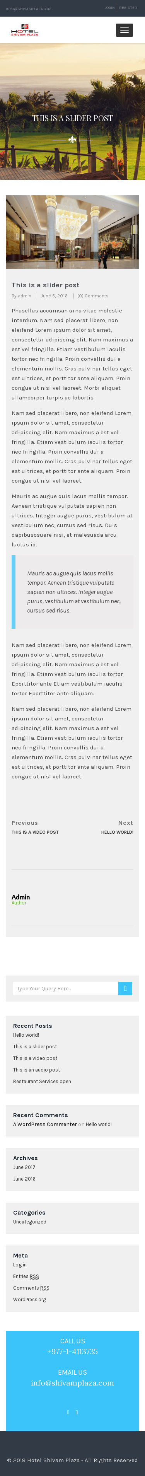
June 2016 (24, 1179)
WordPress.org (29, 1299)
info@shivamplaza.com (28, 9)
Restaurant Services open (42, 1081)
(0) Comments (93, 296)
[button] (16, 232)
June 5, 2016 (54, 296)
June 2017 (24, 1167)
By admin (21, 296)
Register (128, 7)
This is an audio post (36, 1070)
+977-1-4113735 (72, 1351)
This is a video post (35, 1058)
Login (109, 7)
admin (21, 897)
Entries (26, 1276)
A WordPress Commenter (45, 1124)
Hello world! (26, 1035)
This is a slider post (35, 1046)
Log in (20, 1265)
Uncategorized (29, 1222)
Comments (31, 1288)
